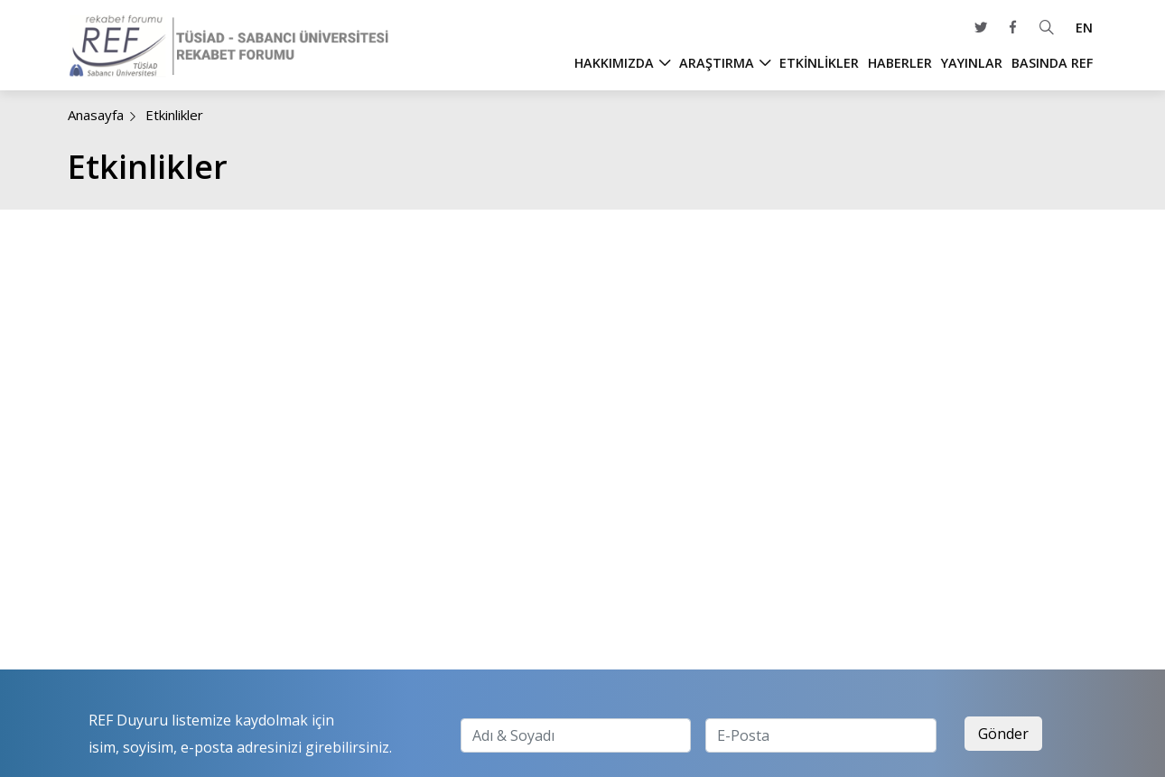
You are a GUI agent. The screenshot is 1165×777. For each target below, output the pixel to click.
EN (1084, 27)
